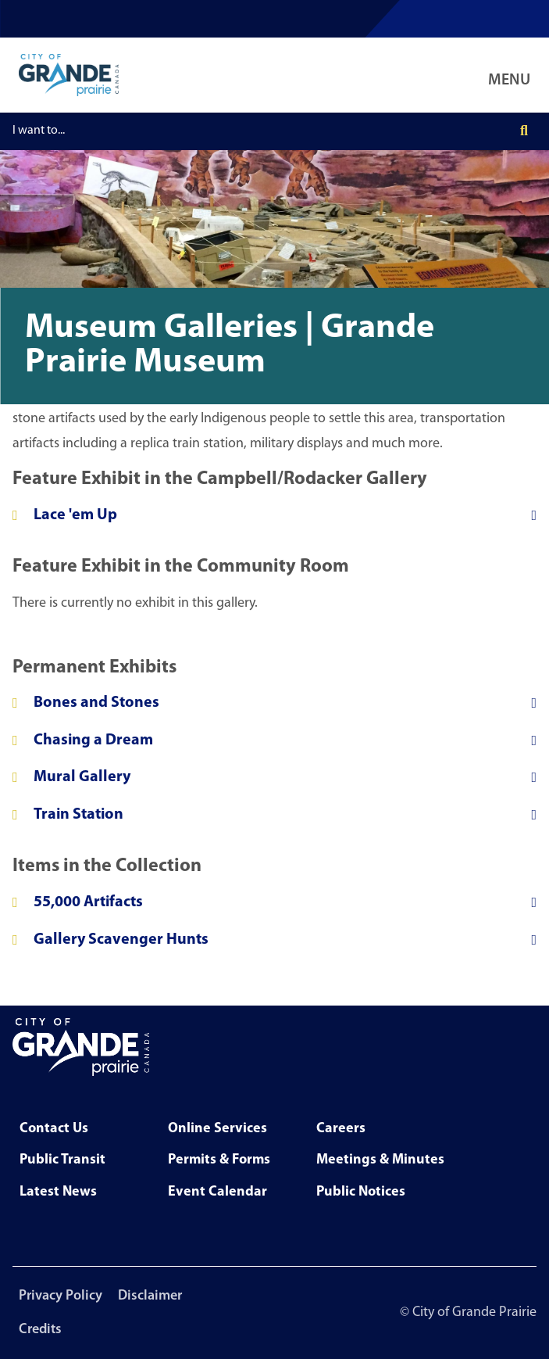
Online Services (217, 1128)
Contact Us (54, 1128)
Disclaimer (150, 1296)
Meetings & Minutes (380, 1160)
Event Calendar (217, 1192)
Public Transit (62, 1160)
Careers (340, 1128)
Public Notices (360, 1192)
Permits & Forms (219, 1160)
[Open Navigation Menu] (512, 75)
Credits (40, 1329)
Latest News (58, 1192)
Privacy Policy (60, 1296)
